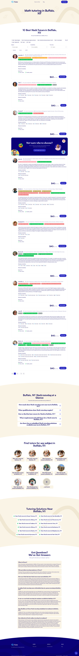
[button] (20, 47)
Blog (44, 1)
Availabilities (32, 44)
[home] (14, 2)
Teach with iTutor (49, 646)
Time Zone (52, 44)
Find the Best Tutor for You (40, 150)
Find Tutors (64, 1)
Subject (12, 44)
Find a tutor (34, 646)
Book (62, 76)
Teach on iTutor (37, 1)
